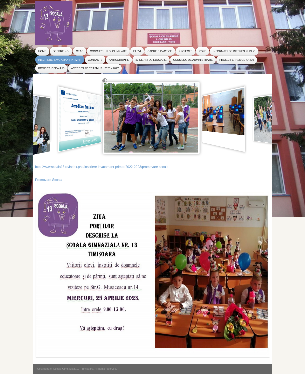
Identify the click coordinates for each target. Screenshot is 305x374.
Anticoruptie (119, 59)
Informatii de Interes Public (234, 51)
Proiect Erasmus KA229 (236, 59)
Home (42, 51)
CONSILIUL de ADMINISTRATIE (193, 59)
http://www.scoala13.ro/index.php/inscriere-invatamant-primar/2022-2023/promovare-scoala (101, 167)
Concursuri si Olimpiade (108, 51)
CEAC (79, 51)
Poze (202, 51)
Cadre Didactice (159, 51)
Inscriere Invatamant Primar (59, 59)
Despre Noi (61, 51)
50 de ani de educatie (151, 59)
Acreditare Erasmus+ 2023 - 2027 (95, 68)
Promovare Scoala (48, 180)
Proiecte (185, 51)
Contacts (95, 59)
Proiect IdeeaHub (51, 68)
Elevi (137, 51)
